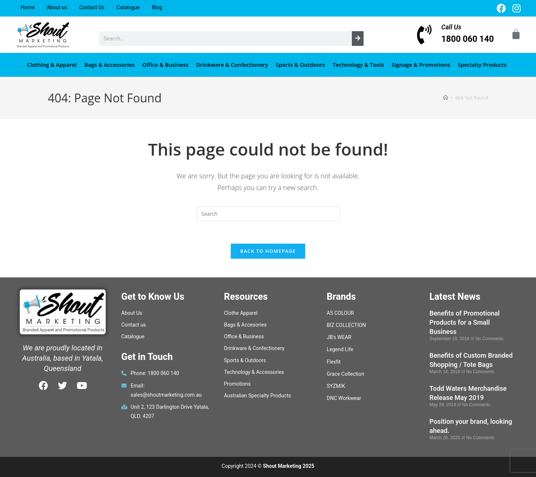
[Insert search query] (268, 214)
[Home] (445, 97)
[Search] (358, 38)
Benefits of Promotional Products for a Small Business (465, 322)
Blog (157, 7)
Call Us (451, 27)
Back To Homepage (268, 251)
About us (57, 7)
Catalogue (128, 7)
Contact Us (92, 7)
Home (28, 7)
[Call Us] (424, 34)
